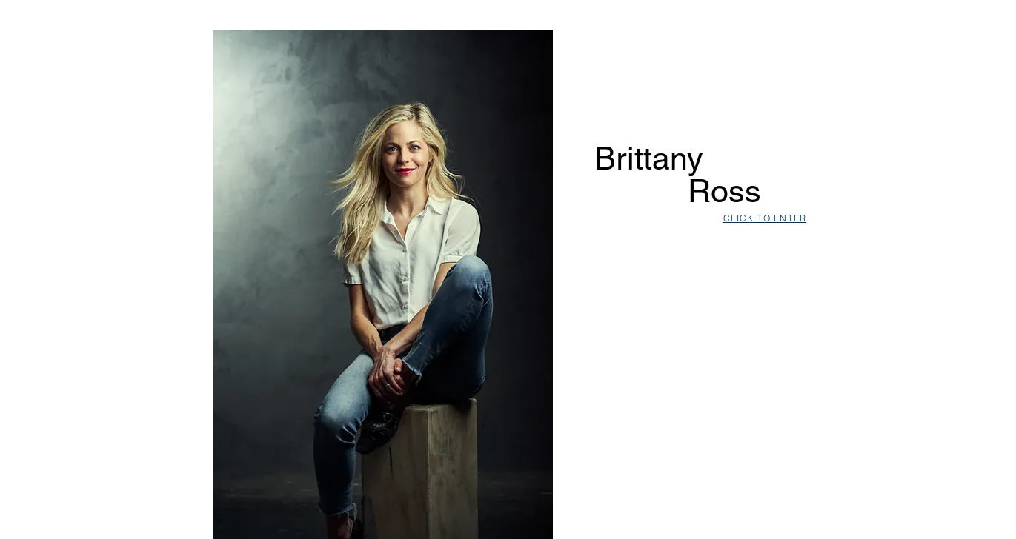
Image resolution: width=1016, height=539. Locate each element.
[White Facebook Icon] (977, 226)
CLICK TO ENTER (765, 218)
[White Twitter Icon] (977, 255)
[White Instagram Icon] (977, 313)
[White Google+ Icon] (977, 284)
